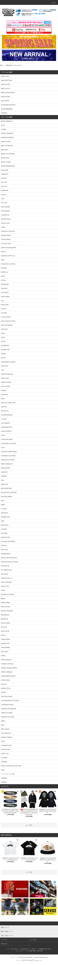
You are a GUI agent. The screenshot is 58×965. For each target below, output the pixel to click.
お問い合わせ (4, 943)
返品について (35, 948)
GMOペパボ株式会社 (34, 957)
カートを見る (33, 939)
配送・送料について (26, 948)
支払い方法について (16, 948)
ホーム (8, 948)
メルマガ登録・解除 (31, 950)
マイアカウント (4, 939)
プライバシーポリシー (20, 950)
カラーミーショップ (14, 957)
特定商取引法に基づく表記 (45, 948)
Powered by (29, 960)
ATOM (41, 950)
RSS (38, 950)
